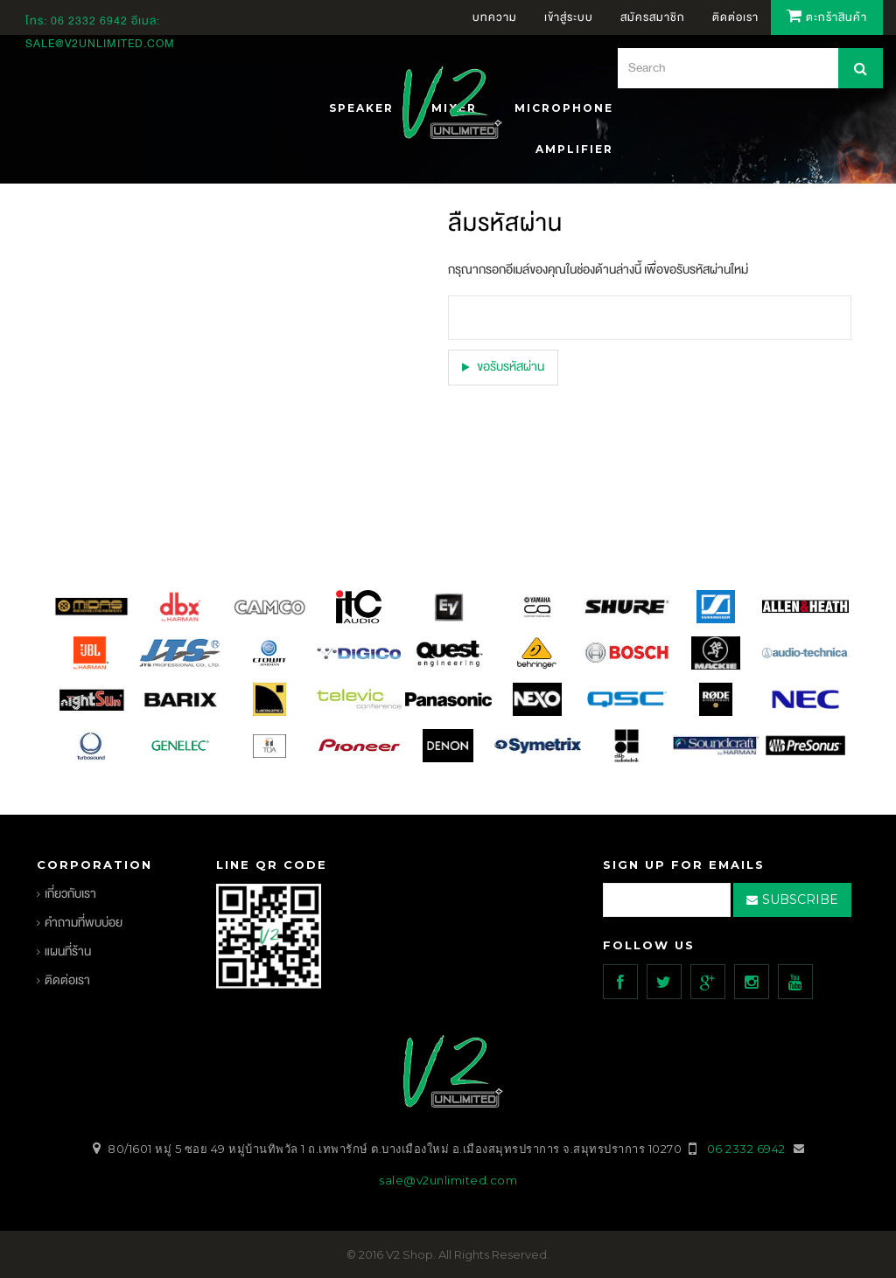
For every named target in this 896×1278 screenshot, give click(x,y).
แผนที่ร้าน (68, 951)
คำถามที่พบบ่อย (83, 923)
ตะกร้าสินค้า (827, 17)
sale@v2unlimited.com (100, 43)
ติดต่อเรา (67, 980)
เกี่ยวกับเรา (70, 894)
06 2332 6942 (91, 21)
